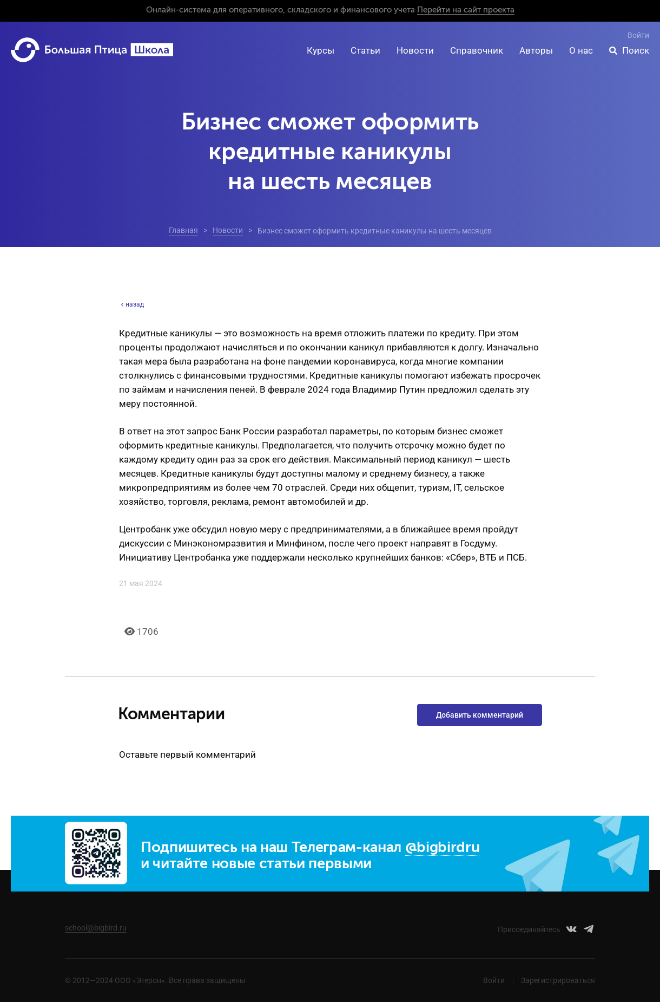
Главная (183, 230)
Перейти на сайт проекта (465, 10)
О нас (581, 50)
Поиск (635, 50)
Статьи (365, 50)
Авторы (536, 50)
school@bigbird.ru (96, 927)
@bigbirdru (442, 848)
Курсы (320, 50)
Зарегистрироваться (558, 980)
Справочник (476, 50)
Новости (415, 50)
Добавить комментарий (479, 715)
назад (131, 304)
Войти (638, 35)
